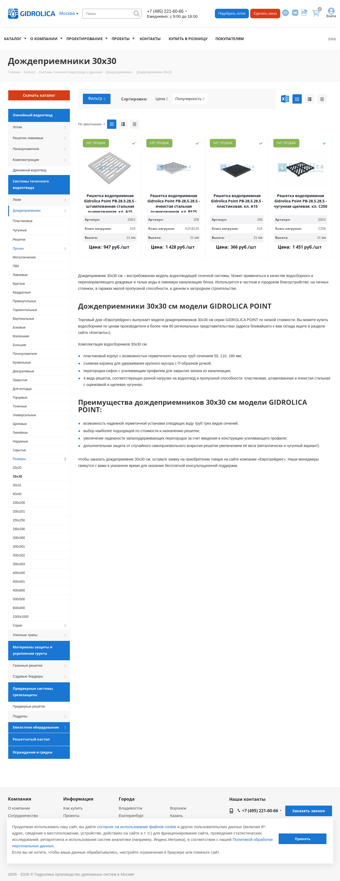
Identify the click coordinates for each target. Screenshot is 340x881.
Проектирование (84, 38)
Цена (162, 99)
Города (127, 799)
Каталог (13, 38)
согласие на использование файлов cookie (136, 826)
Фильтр (96, 98)
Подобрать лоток (231, 13)
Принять (303, 838)
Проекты (121, 38)
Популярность (189, 99)
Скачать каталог (39, 95)
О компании (44, 38)
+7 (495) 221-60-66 (165, 11)
